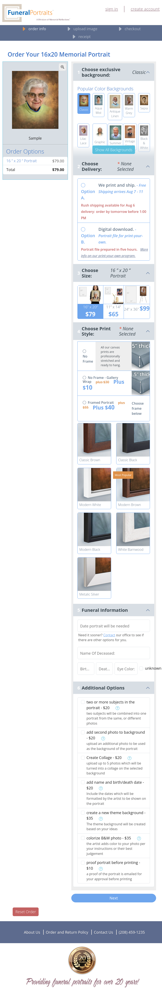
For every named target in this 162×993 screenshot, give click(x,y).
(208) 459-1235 (132, 932)
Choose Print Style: (114, 331)
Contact (109, 635)
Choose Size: (114, 273)
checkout (128, 29)
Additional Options (103, 688)
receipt (81, 37)
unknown (153, 668)
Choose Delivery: (114, 166)
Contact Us (103, 932)
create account (145, 9)
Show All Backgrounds (113, 149)
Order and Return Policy (67, 932)
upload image (81, 29)
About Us (32, 932)
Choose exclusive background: (114, 72)
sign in (111, 9)
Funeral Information (105, 610)
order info (33, 29)
